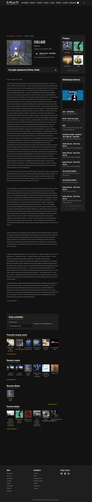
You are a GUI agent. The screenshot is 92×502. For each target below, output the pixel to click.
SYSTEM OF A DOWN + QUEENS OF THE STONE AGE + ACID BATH (72, 135)
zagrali (8, 483)
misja (35, 476)
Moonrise (67, 66)
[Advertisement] (46, 19)
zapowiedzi (10, 478)
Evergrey (67, 52)
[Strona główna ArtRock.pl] (13, 3)
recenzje (9, 481)
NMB (78, 66)
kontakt (36, 488)
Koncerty (33, 3)
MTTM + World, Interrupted (70, 118)
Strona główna (11, 36)
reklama (36, 483)
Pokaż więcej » (11, 354)
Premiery (39, 3)
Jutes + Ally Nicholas (68, 111)
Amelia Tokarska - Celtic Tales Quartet (71, 145)
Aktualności (25, 3)
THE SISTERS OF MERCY (69, 171)
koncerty (9, 476)
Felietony (65, 3)
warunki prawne (38, 478)
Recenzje (46, 3)
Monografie (72, 3)
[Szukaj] (83, 2)
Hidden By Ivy (78, 52)
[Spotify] (65, 474)
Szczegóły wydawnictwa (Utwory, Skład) (23, 69)
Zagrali (52, 3)
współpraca (37, 485)
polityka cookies (38, 481)
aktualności (10, 473)
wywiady (9, 490)
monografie (10, 485)
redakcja (36, 473)
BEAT (64, 125)
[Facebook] (61, 474)
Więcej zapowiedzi (73, 70)
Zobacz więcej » (12, 429)
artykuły (9, 488)
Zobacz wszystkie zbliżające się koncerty (73, 207)
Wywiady (58, 3)
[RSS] (69, 474)
